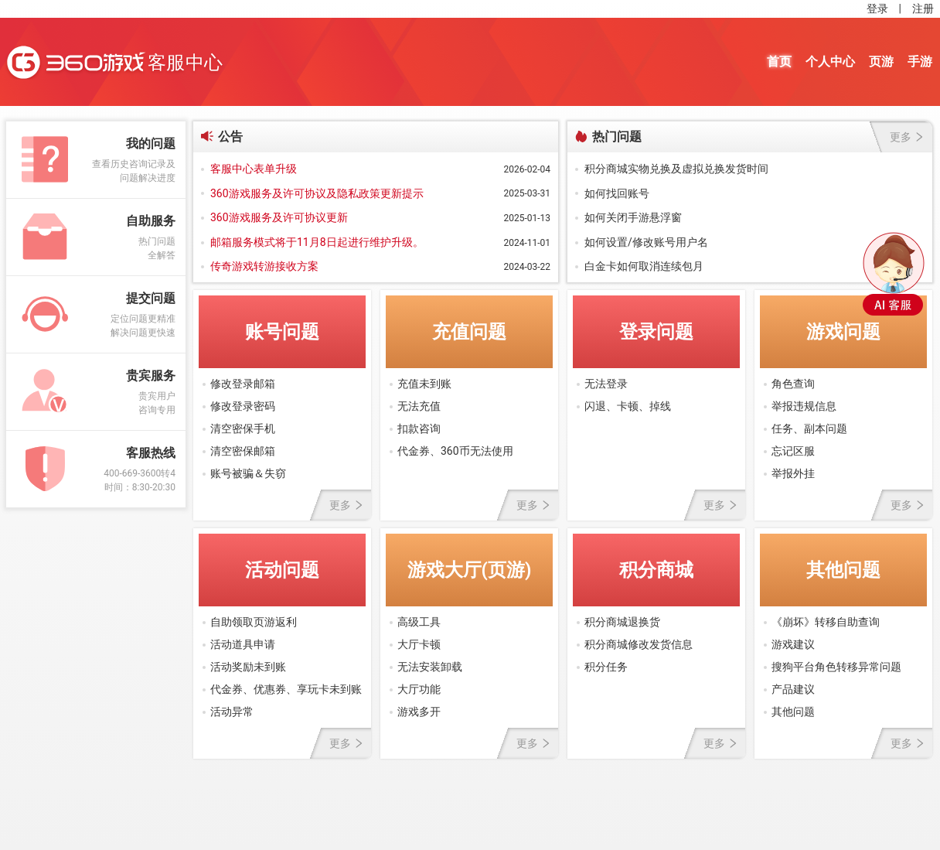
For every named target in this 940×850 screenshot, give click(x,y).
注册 (923, 8)
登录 (877, 8)
